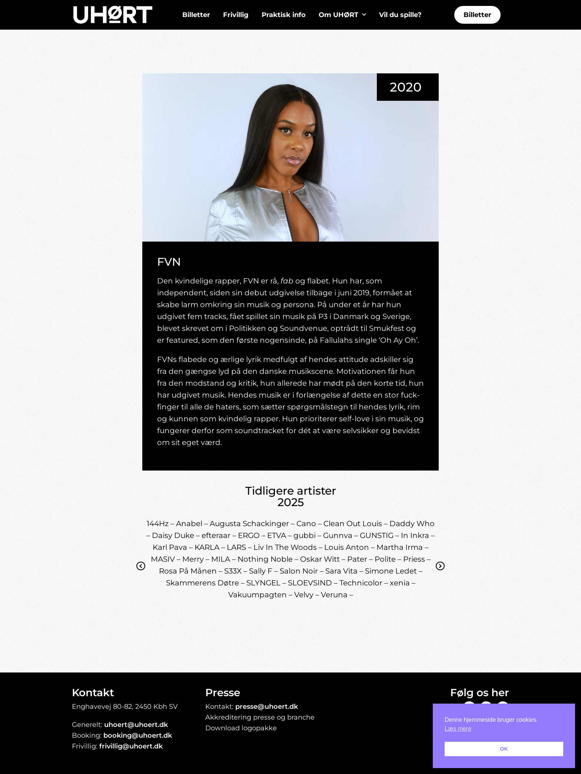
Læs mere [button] (458, 728)
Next (440, 571)
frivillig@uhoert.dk (131, 746)
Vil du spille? (400, 15)
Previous (141, 571)
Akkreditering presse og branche (260, 717)
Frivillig (236, 15)
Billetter (196, 15)
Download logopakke (241, 728)
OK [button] (504, 749)
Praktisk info (284, 15)
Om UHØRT (342, 15)
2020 (406, 87)
